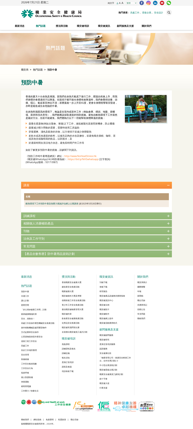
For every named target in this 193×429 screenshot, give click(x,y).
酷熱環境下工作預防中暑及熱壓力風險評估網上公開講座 (52, 203)
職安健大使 (104, 383)
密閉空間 (25, 305)
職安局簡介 (142, 282)
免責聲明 (50, 419)
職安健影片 (104, 309)
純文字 (111, 3)
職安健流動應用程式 (108, 323)
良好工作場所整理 (29, 350)
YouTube (162, 3)
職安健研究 (104, 339)
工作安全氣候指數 (29, 363)
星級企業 (146, 12)
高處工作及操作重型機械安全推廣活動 (37, 323)
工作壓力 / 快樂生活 (29, 390)
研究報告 (103, 291)
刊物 (96, 231)
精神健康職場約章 (29, 314)
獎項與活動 (62, 26)
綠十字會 (103, 378)
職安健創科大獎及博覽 (71, 295)
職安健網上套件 (106, 318)
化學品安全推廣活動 (70, 323)
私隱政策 (62, 419)
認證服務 (103, 348)
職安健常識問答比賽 (70, 327)
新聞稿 (140, 295)
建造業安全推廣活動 (70, 286)
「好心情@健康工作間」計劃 (33, 309)
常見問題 (96, 246)
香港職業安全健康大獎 (71, 282)
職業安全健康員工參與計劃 (111, 374)
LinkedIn (155, 3)
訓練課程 (96, 216)
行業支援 (103, 387)
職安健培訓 (83, 26)
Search (169, 12)
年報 (139, 291)
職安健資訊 (104, 26)
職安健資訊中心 (106, 300)
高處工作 (134, 12)
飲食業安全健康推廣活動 (72, 318)
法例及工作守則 (96, 239)
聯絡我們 (141, 318)
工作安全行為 (27, 368)
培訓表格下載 (68, 371)
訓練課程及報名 (69, 348)
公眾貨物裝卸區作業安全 (32, 336)
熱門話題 (41, 26)
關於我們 (146, 26)
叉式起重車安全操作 (30, 332)
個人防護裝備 (27, 377)
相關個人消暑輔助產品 (96, 223)
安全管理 (25, 354)
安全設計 (158, 12)
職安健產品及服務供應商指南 (112, 295)
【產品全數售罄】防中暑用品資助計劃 (96, 254)
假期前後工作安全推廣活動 (73, 300)
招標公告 (141, 309)
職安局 (24, 69)
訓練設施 (66, 353)
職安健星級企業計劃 (108, 369)
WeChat (169, 3)
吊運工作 (25, 296)
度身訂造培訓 (68, 362)
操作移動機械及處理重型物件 (34, 327)
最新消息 (19, 26)
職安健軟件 (104, 314)
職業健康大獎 (68, 291)
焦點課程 (66, 344)
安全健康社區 (105, 353)
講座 (96, 185)
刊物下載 (103, 282)
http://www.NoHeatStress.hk (80, 156)
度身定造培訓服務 (107, 344)
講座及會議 (67, 366)
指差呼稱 (25, 372)
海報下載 (103, 286)
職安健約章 (67, 314)
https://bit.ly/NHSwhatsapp (83, 159)
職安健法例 (104, 305)
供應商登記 (142, 305)
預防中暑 (52, 69)
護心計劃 (25, 300)
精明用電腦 (26, 386)
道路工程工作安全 (29, 341)
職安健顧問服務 (106, 335)
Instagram (148, 3)
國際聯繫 (141, 286)
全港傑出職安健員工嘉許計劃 (74, 332)
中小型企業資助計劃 (108, 365)
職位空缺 (141, 300)
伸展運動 (25, 381)
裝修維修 (25, 359)
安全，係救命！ (28, 318)
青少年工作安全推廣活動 (72, 305)
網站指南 (37, 419)
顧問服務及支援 (125, 26)
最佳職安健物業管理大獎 (72, 309)
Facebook (141, 3)
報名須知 (66, 357)
